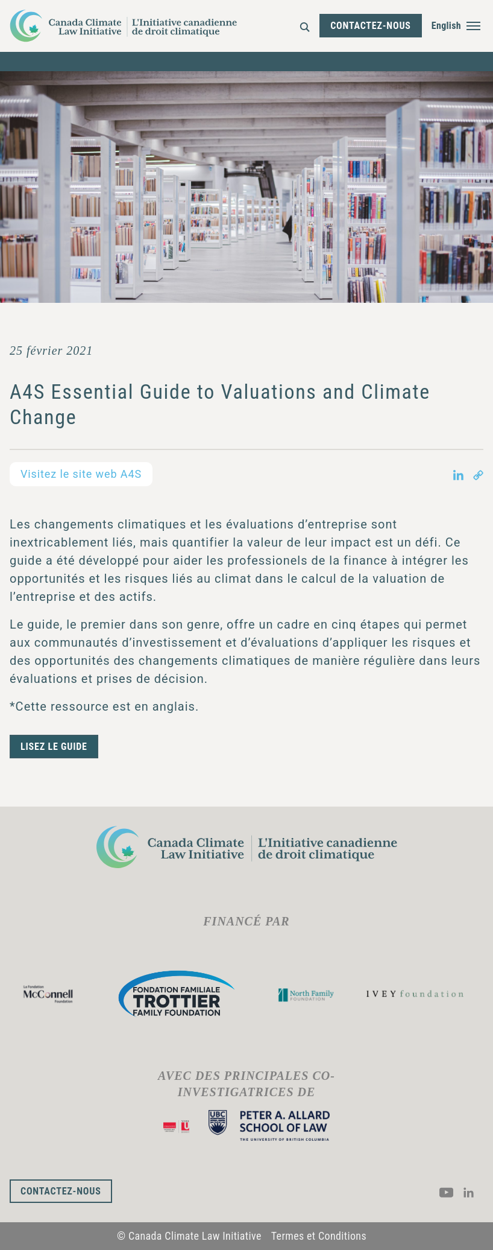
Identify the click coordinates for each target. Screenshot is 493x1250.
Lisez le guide (53, 746)
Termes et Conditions (318, 1235)
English (446, 25)
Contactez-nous (370, 25)
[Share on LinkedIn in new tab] (458, 474)
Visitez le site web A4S (81, 474)
